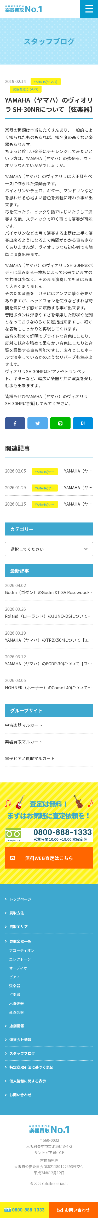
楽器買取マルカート (24, 741)
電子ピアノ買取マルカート (30, 758)
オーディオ (18, 975)
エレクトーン (20, 966)
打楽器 (14, 1001)
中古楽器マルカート (24, 725)
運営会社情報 (20, 1046)
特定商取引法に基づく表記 (31, 1074)
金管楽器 (16, 1019)
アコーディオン (21, 957)
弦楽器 (14, 992)
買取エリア (18, 933)
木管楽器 (16, 1010)
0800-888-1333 (28, 1210)
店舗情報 (16, 1032)
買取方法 (16, 919)
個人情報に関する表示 (27, 1088)
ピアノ (14, 983)
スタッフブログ (22, 1060)
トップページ (20, 906)
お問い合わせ (20, 1101)
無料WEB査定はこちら (49, 864)
